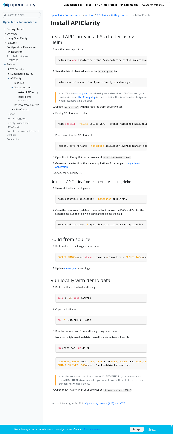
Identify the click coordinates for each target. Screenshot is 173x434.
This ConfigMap (87, 97)
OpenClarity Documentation (66, 15)
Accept (137, 429)
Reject (152, 429)
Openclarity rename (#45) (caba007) (105, 403)
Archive (89, 15)
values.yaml (80, 93)
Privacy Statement (93, 429)
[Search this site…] (156, 5)
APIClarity (102, 15)
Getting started (119, 15)
